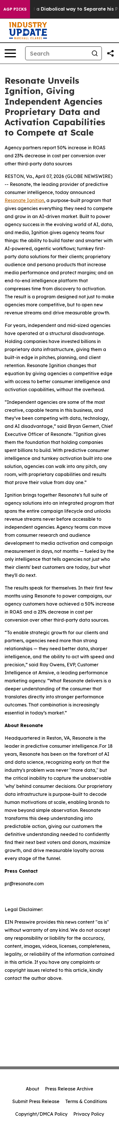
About (32, 1089)
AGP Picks (15, 9)
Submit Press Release (36, 1101)
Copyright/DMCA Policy (41, 1114)
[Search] (56, 53)
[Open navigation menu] (10, 53)
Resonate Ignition (24, 200)
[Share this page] (110, 53)
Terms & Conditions (86, 1101)
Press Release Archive (69, 1089)
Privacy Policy (88, 1114)
